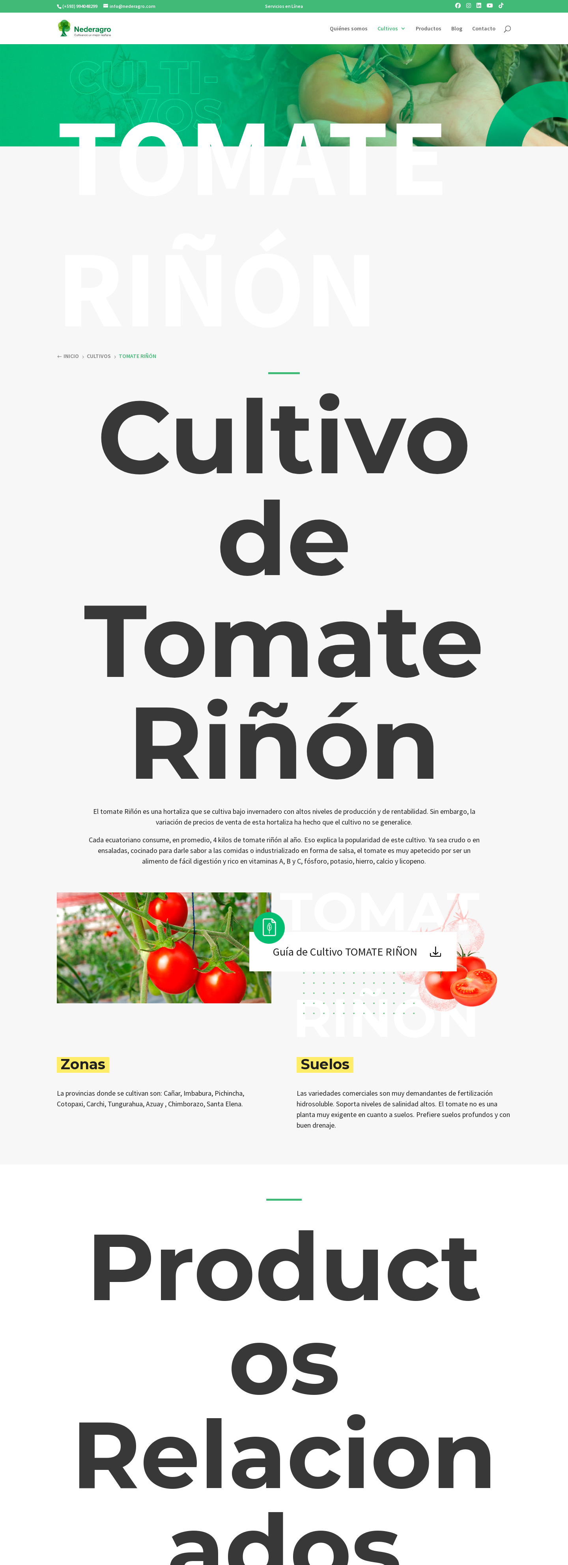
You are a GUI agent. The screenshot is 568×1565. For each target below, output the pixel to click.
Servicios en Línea (284, 6)
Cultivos (387, 29)
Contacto (483, 29)
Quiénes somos (349, 29)
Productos (428, 29)
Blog (456, 29)
